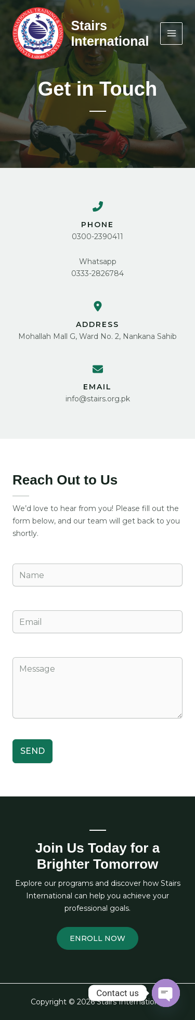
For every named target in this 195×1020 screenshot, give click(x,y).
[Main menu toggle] (171, 33)
